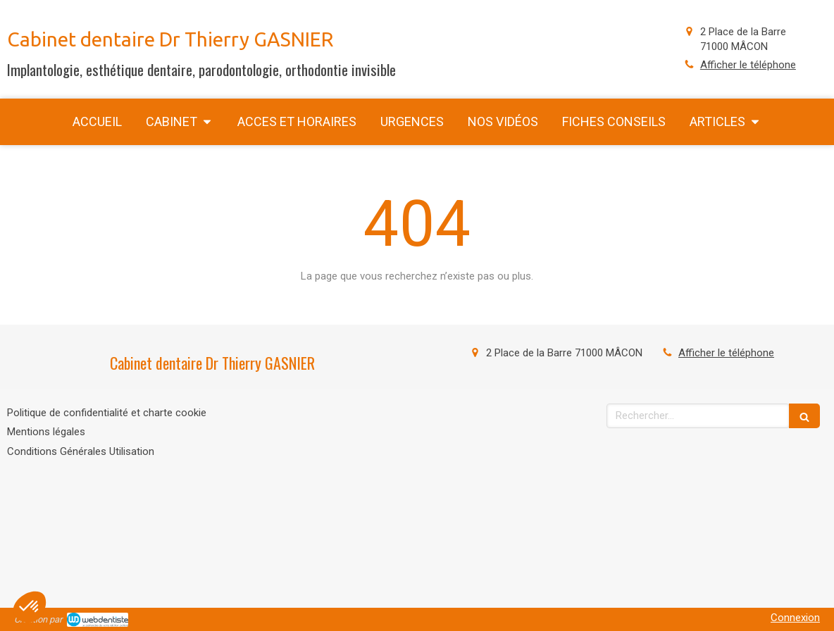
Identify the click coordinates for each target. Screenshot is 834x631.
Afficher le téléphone (748, 64)
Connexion (795, 617)
